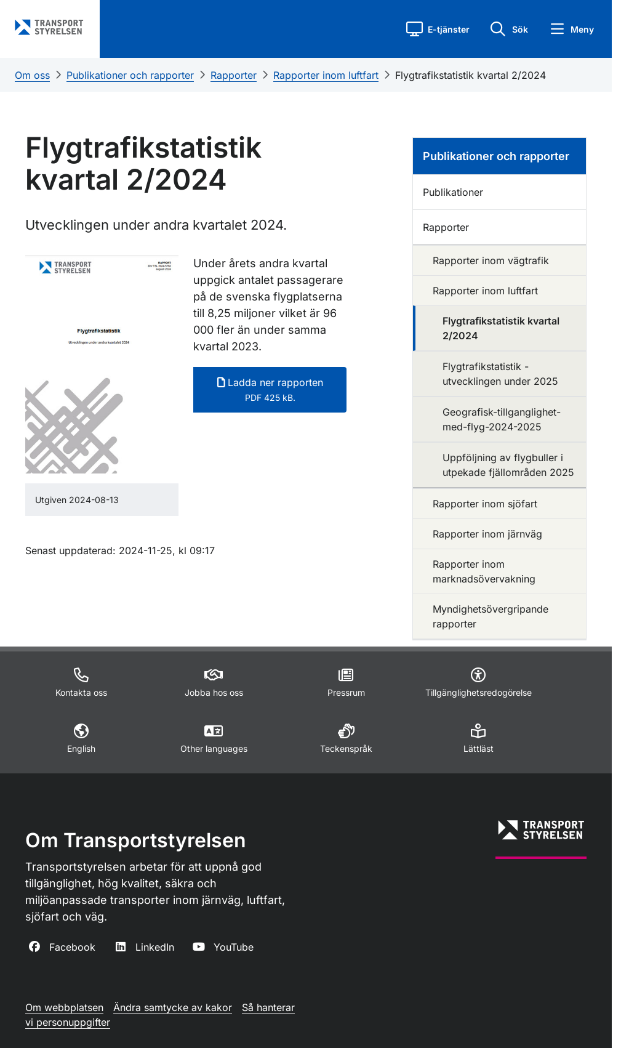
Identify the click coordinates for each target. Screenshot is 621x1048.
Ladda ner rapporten (270, 389)
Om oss (32, 75)
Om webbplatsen (64, 1007)
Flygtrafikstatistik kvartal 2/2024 (470, 75)
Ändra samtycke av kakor (172, 1007)
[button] (438, 29)
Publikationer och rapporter (130, 75)
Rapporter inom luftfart (326, 75)
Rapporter (233, 75)
